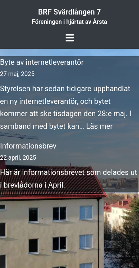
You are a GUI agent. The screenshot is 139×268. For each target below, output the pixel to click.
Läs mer (99, 126)
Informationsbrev (28, 145)
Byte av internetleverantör (42, 62)
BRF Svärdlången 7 (69, 11)
